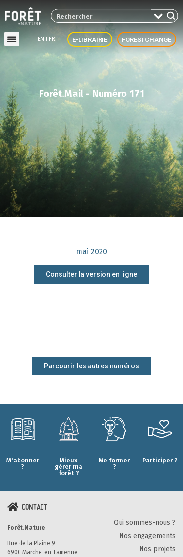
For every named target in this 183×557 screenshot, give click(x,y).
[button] (11, 39)
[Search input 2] (102, 16)
